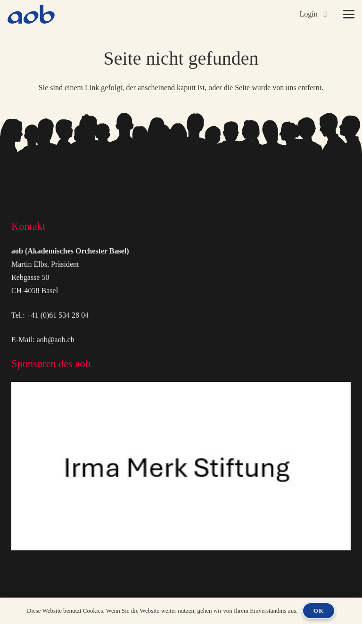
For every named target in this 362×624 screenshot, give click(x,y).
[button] (313, 14)
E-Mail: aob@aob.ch (42, 340)
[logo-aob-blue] (31, 14)
